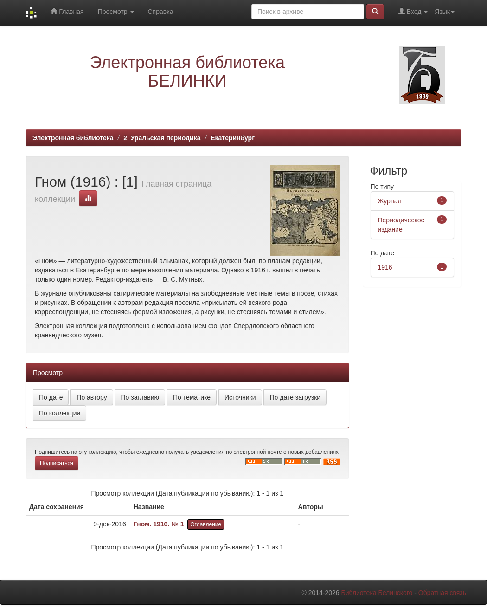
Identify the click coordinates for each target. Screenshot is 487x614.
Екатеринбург (233, 138)
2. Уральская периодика (161, 138)
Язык (445, 11)
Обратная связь (442, 592)
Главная (67, 11)
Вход (413, 11)
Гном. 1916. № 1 (159, 524)
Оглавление (205, 524)
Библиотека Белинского (376, 592)
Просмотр (116, 11)
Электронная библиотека (73, 138)
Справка (160, 11)
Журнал (390, 201)
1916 (385, 267)
